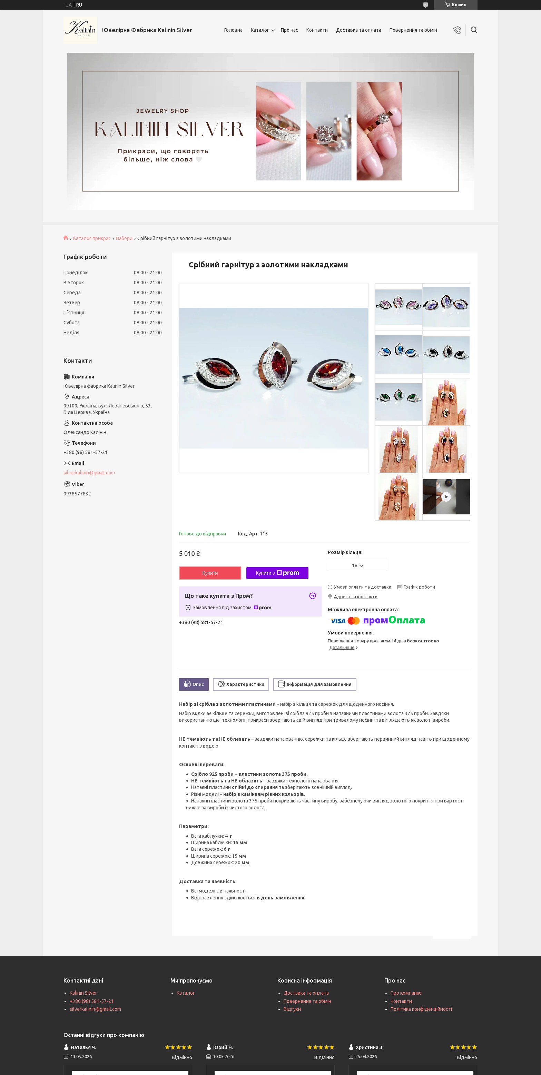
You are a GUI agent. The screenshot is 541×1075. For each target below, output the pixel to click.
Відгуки (292, 1009)
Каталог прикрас (92, 238)
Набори (124, 238)
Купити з (277, 573)
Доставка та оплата (358, 30)
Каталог (260, 30)
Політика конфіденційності (421, 1009)
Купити (210, 573)
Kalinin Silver (83, 993)
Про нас (289, 30)
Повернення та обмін (413, 30)
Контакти (317, 30)
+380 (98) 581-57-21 (92, 1001)
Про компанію (406, 993)
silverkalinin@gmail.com (89, 472)
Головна (233, 30)
